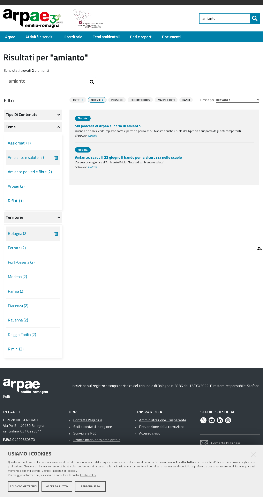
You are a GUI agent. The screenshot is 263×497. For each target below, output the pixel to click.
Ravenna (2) (18, 320)
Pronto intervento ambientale (96, 440)
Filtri (9, 100)
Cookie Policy (88, 475)
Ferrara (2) (17, 248)
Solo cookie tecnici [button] (23, 486)
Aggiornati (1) (19, 143)
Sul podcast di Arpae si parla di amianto (108, 126)
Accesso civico (149, 433)
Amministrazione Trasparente (162, 420)
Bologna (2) (18, 233)
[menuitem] (10, 36)
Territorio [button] (14, 217)
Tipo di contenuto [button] (22, 114)
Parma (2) (16, 291)
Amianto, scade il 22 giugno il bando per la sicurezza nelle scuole (128, 157)
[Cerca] (255, 18)
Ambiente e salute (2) (26, 157)
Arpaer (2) (16, 186)
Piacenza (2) (18, 306)
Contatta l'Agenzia (87, 420)
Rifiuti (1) (16, 201)
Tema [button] (11, 127)
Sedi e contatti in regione (92, 426)
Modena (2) (17, 277)
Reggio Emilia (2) (22, 335)
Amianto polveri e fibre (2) (30, 172)
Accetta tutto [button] (57, 486)
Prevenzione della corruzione (162, 426)
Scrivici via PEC (85, 433)
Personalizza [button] (90, 486)
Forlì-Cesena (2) (21, 262)
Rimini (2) (16, 349)
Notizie (92, 135)
